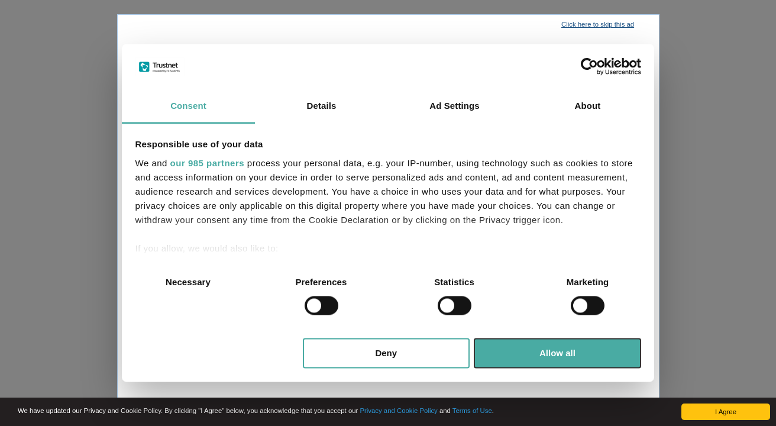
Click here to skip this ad (597, 24)
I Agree (725, 411)
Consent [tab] (188, 106)
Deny (386, 353)
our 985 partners (207, 163)
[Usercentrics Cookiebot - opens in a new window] (589, 67)
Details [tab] (322, 106)
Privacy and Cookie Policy (398, 410)
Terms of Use (472, 410)
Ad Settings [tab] (454, 106)
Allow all (557, 353)
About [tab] (588, 106)
